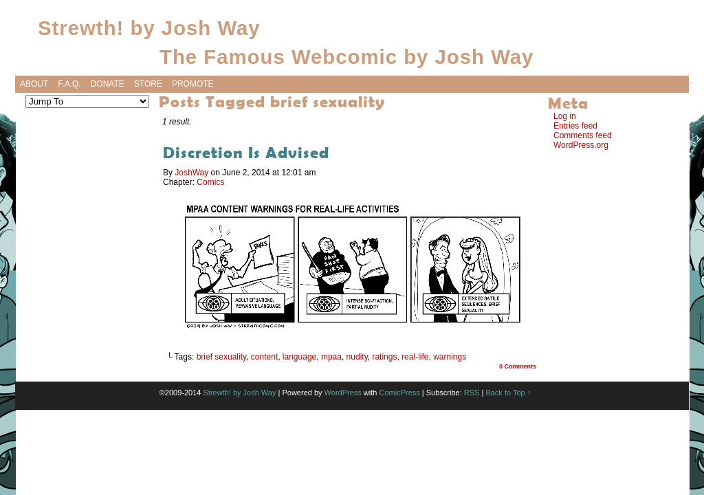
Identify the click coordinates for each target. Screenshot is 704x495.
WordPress (343, 392)
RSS (472, 392)
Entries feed (575, 126)
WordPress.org (580, 145)
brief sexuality (221, 357)
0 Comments (517, 366)
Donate (107, 84)
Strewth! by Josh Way (149, 27)
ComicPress (399, 392)
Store (148, 84)
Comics (210, 182)
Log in (564, 116)
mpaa (331, 357)
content (264, 357)
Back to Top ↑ (508, 392)
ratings (384, 357)
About (34, 84)
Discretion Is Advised (246, 152)
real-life (415, 357)
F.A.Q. (69, 84)
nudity (357, 357)
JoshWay (191, 172)
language (299, 357)
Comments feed (582, 135)
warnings (449, 357)
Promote (193, 84)
